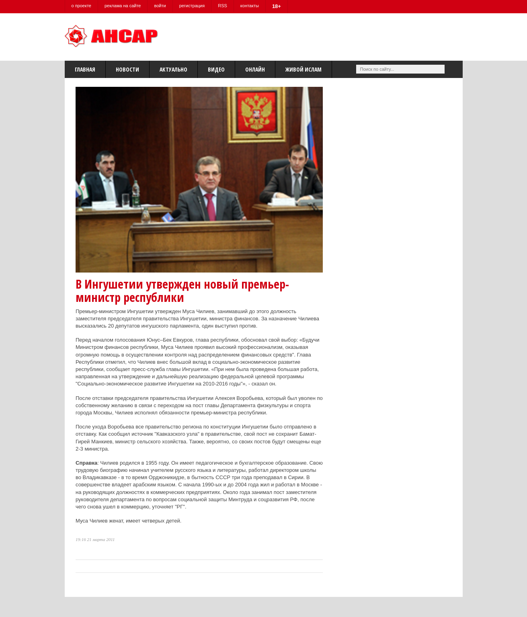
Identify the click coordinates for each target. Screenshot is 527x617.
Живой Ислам (303, 69)
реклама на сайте (123, 5)
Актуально (173, 69)
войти (160, 5)
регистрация (192, 5)
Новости (127, 69)
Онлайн (255, 69)
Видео (216, 69)
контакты (249, 5)
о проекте (81, 5)
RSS (222, 5)
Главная (85, 69)
